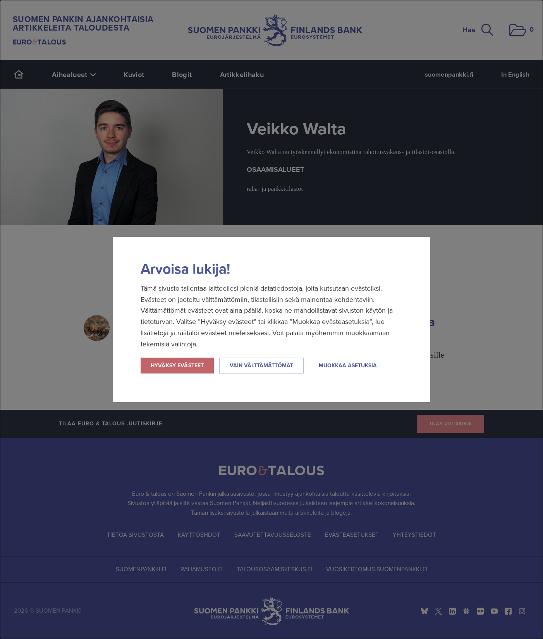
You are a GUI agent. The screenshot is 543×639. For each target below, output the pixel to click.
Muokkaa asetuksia (348, 365)
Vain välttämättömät (261, 365)
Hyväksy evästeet (177, 365)
